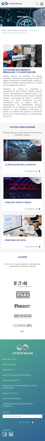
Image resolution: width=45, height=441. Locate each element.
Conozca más (32, 171)
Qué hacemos (13, 30)
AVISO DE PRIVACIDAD (12, 398)
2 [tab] (23, 331)
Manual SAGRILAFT (11, 380)
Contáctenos (9, 364)
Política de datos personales (17, 375)
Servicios (23, 30)
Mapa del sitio (9, 359)
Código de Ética (10, 393)
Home (4, 30)
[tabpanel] (22, 304)
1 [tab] (21, 331)
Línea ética (8, 370)
